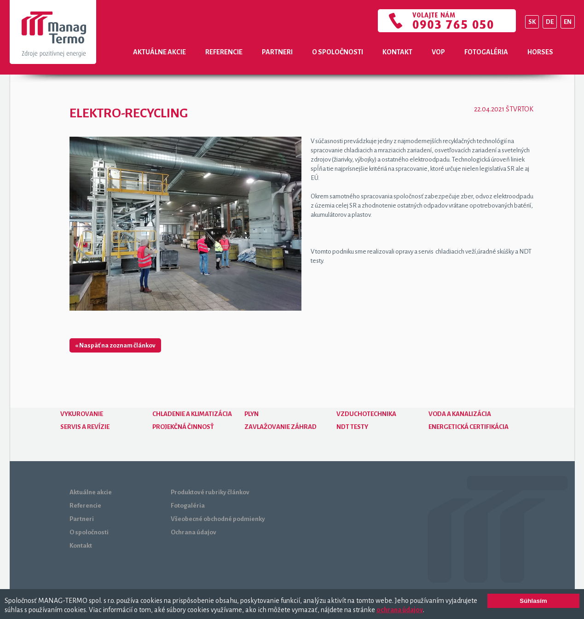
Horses (540, 52)
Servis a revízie (85, 426)
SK (532, 21)
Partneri (277, 52)
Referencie (224, 52)
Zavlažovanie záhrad (280, 426)
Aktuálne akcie (159, 52)
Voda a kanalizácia (459, 414)
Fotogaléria (486, 52)
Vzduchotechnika (366, 414)
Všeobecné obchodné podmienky (218, 518)
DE (550, 21)
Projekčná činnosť (183, 426)
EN (568, 21)
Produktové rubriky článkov (210, 492)
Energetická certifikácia (468, 426)
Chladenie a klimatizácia (192, 414)
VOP (438, 52)
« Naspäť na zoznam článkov (115, 345)
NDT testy (352, 426)
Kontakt (397, 52)
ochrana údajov (399, 609)
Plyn (251, 414)
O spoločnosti (337, 52)
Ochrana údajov (193, 532)
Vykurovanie (81, 414)
